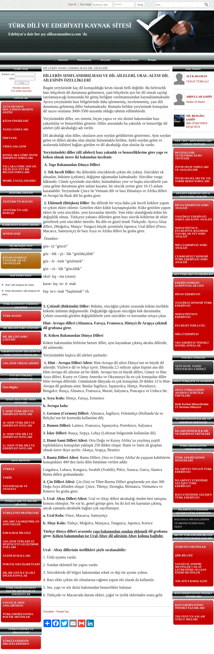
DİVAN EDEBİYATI (187, 294)
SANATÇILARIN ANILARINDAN (13, 604)
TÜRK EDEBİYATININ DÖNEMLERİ (190, 459)
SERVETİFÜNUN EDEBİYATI (186, 316)
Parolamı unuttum (21, 87)
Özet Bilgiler (10, 387)
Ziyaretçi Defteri (129, 59)
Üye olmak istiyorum (21, 91)
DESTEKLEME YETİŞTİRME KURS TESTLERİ (188, 155)
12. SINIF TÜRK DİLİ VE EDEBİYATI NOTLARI (19, 447)
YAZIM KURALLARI (16, 555)
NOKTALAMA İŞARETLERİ (21, 564)
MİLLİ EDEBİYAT (187, 334)
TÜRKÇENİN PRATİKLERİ (21, 513)
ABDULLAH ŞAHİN (199, 96)
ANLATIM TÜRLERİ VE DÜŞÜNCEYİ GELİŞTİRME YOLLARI (21, 544)
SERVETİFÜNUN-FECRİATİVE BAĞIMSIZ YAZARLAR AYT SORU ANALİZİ (191, 232)
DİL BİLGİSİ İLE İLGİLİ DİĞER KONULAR (19, 574)
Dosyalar (106, 59)
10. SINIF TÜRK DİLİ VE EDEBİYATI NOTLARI (19, 424)
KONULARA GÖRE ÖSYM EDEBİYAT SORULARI (20, 156)
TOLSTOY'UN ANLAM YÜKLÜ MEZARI (190, 618)
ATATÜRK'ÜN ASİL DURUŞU (15, 212)
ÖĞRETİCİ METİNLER (190, 547)
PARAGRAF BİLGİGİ (17, 533)
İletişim (152, 59)
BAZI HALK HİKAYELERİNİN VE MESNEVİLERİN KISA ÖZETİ (191, 523)
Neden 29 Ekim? (195, 102)
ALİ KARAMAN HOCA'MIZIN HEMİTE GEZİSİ (18, 109)
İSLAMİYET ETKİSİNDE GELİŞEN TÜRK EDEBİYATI (191, 483)
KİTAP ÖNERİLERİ (15, 121)
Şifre (12, 78)
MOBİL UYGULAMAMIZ (19, 180)
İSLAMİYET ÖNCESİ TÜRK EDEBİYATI (193, 470)
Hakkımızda (84, 59)
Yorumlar (48, 611)
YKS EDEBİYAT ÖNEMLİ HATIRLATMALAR (192, 344)
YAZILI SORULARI (15, 129)
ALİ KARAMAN (196, 76)
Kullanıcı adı (8, 74)
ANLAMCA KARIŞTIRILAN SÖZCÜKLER (21, 523)
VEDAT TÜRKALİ (197, 81)
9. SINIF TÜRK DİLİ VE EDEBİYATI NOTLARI (18, 413)
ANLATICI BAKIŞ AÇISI (191, 581)
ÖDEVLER (10, 138)
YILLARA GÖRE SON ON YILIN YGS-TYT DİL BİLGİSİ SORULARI (19, 169)
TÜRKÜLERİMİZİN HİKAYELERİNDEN (16, 642)
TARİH (7, 477)
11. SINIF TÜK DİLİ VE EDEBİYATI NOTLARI (18, 435)
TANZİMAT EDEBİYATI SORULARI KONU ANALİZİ (193, 218)
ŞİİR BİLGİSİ (184, 555)
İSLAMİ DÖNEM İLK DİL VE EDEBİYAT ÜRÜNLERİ (192, 432)
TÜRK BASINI (12, 316)
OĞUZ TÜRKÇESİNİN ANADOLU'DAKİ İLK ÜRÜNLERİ (189, 392)
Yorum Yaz (62, 611)
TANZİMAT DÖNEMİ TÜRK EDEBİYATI (193, 304)
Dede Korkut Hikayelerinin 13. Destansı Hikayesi (192, 406)
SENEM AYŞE (12, 233)
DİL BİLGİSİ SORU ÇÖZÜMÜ (15, 338)
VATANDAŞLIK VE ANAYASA (15, 487)
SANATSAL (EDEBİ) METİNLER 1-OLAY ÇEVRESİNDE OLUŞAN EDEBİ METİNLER (190, 568)
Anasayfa (63, 59)
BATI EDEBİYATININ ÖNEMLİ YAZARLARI (189, 606)
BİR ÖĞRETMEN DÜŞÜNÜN (197, 125)
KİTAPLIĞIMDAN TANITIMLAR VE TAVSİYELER (15, 260)
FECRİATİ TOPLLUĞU (190, 325)
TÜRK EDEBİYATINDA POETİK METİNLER (18, 615)
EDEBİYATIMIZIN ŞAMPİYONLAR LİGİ (189, 284)
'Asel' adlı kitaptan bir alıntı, (19, 284)
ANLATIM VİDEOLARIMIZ (21, 363)
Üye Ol (72, 4)
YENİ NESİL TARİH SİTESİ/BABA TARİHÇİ (190, 368)
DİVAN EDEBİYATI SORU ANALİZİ (192, 207)
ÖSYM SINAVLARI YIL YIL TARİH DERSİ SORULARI (193, 180)
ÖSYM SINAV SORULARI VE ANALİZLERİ (192, 168)
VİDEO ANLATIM (14, 146)
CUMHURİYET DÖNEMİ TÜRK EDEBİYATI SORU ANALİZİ (191, 259)
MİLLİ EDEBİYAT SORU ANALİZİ (191, 246)
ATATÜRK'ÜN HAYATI (18, 201)
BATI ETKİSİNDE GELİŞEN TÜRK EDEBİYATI (193, 496)
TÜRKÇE (9, 469)
